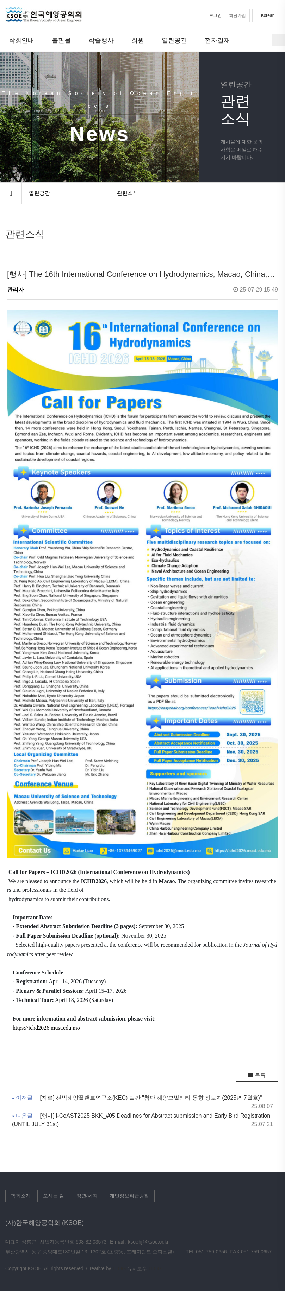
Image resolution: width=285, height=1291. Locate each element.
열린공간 (174, 40)
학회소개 (21, 1196)
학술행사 (101, 40)
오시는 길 (53, 1196)
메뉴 (278, 40)
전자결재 (217, 40)
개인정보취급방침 (129, 1196)
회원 (137, 40)
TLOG (119, 1268)
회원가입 (237, 15)
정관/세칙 (87, 1196)
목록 (257, 1075)
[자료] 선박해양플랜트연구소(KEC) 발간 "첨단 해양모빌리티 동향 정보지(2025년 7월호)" (151, 1098)
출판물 (61, 40)
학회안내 (21, 40)
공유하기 (275, 193)
